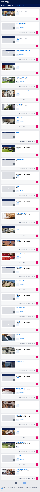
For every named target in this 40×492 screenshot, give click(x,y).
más (2, 488)
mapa (17, 12)
